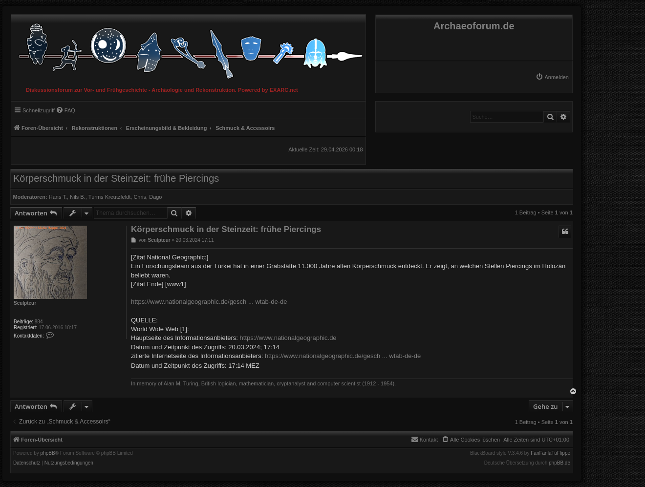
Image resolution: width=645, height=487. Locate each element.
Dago (155, 197)
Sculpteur (25, 303)
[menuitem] (552, 77)
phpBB (48, 453)
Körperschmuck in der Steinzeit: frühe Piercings (116, 178)
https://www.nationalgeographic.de (288, 337)
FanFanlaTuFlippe (550, 453)
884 (39, 321)
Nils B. (78, 197)
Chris (139, 197)
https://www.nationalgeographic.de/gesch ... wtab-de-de (209, 301)
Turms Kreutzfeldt (109, 197)
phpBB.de (559, 463)
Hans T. (58, 197)
